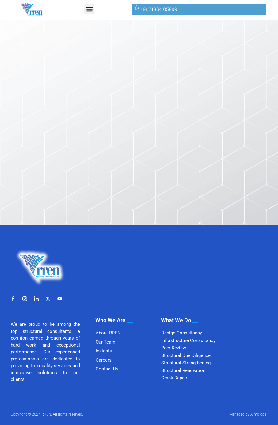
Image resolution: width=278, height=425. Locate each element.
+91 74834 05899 (158, 9)
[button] (89, 9)
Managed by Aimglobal (248, 414)
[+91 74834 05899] (136, 8)
